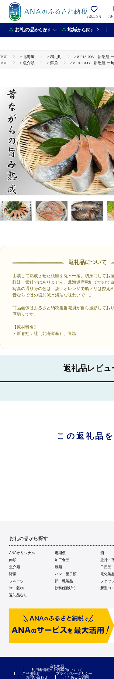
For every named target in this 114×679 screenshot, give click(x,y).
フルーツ (16, 581)
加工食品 (62, 560)
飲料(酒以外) (65, 588)
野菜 (12, 574)
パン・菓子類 (66, 574)
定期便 (60, 553)
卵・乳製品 (64, 581)
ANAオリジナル (22, 553)
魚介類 (14, 567)
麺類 (58, 567)
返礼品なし (18, 595)
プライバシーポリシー (74, 673)
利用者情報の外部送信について (57, 670)
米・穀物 (16, 588)
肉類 (12, 560)
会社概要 (57, 666)
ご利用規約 (31, 673)
